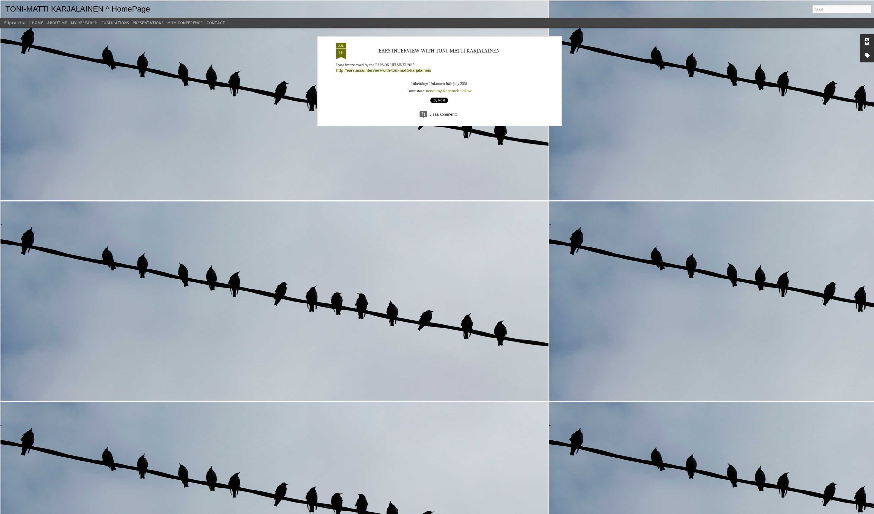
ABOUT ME (57, 22)
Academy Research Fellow (449, 91)
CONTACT (215, 22)
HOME (37, 22)
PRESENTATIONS (148, 22)
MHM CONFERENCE (185, 22)
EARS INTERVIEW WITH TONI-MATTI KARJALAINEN (439, 51)
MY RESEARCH (84, 22)
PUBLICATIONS (115, 22)
